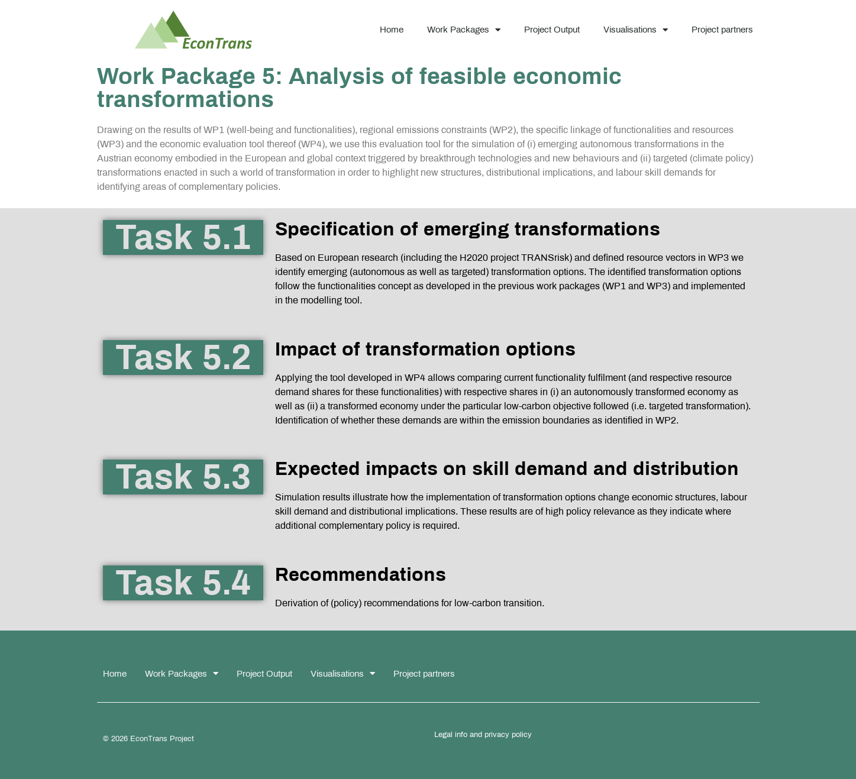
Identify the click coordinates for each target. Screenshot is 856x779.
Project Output (552, 29)
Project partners (722, 29)
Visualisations (635, 30)
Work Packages (463, 30)
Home (391, 29)
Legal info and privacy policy (483, 734)
